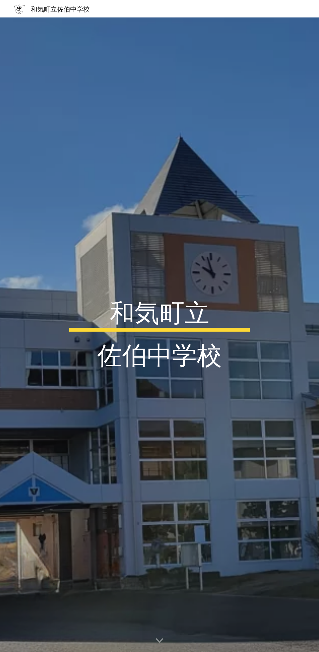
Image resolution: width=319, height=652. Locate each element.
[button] (159, 640)
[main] (159, 335)
